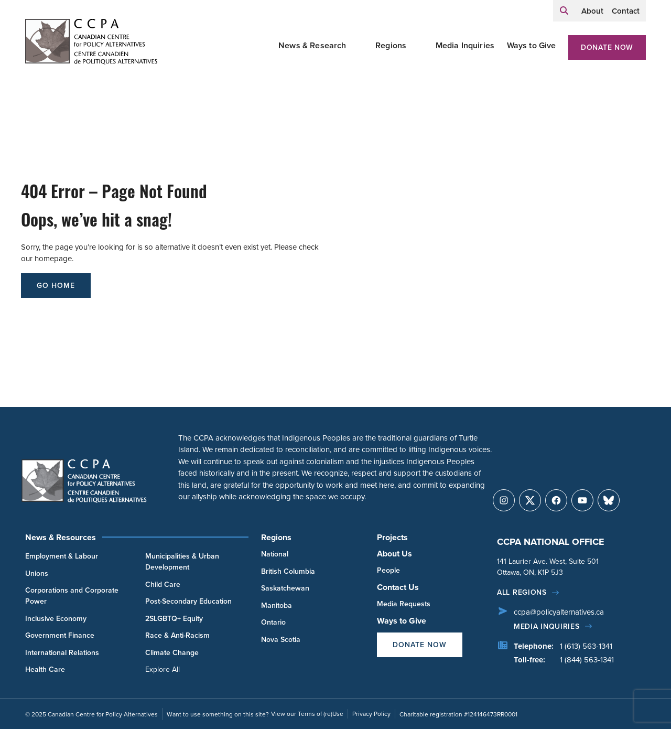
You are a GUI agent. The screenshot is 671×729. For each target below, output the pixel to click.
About (592, 10)
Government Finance (59, 635)
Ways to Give (531, 45)
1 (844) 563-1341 (587, 659)
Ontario (273, 622)
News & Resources (60, 537)
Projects (392, 537)
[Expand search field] (564, 11)
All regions (522, 592)
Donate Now (607, 47)
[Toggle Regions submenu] (418, 45)
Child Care (162, 584)
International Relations (62, 652)
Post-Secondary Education (188, 601)
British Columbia (288, 571)
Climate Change (172, 652)
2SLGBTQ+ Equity (174, 618)
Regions (390, 45)
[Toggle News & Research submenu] (359, 45)
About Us (394, 554)
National (274, 554)
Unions (36, 573)
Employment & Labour (61, 556)
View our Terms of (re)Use (307, 713)
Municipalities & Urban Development (182, 561)
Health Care (45, 669)
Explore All (162, 669)
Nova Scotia (280, 639)
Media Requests (403, 603)
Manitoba (276, 605)
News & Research (312, 45)
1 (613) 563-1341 (586, 645)
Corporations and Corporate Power (71, 595)
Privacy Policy (371, 713)
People (388, 570)
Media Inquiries (465, 45)
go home (56, 285)
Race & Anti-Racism (177, 635)
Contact (626, 10)
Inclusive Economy (55, 618)
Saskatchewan (285, 588)
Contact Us (398, 587)
